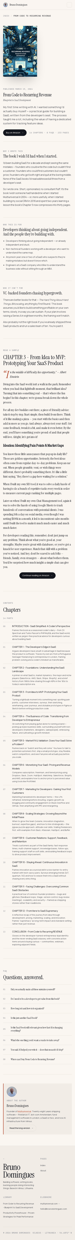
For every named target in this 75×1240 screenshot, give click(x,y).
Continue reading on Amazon (37, 575)
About (43, 1170)
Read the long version (21, 1128)
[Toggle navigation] (69, 4)
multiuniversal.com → (50, 1203)
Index (6, 16)
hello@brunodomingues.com (53, 1209)
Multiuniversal (24, 1111)
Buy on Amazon (15, 132)
